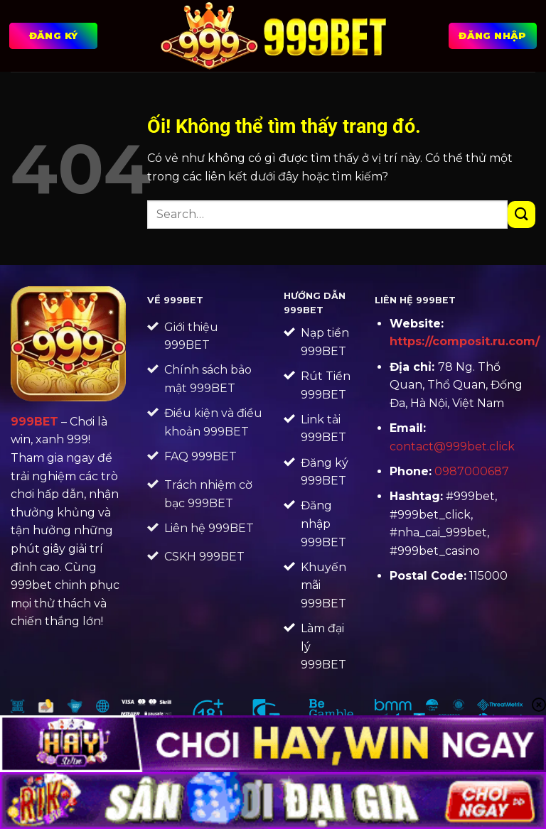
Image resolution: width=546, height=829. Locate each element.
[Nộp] (521, 215)
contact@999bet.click (452, 446)
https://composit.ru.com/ (465, 341)
